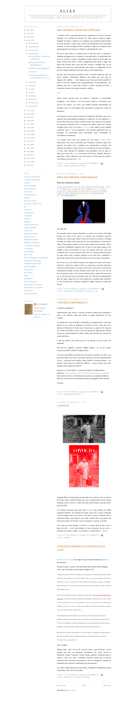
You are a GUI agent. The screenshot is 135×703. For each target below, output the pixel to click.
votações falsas (105, 140)
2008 (28, 155)
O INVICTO (63, 405)
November (32, 47)
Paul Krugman (29, 252)
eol (25, 207)
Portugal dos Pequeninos (32, 261)
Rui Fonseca (42, 304)
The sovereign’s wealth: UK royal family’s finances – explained (87, 373)
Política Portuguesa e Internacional (36, 258)
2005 (28, 165)
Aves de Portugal (30, 186)
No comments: (93, 163)
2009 (28, 151)
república (90, 291)
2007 (28, 158)
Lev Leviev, (86, 127)
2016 (28, 127)
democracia (69, 291)
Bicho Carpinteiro (30, 189)
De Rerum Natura (30, 195)
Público (106, 560)
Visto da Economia (30, 293)
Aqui (58, 92)
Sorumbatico (28, 278)
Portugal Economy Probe (32, 263)
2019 (28, 117)
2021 (28, 110)
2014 (28, 134)
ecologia (77, 677)
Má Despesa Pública (31, 234)
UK (96, 291)
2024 (28, 33)
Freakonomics (29, 213)
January (32, 106)
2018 (28, 121)
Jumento (27, 219)
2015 (28, 131)
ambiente (68, 677)
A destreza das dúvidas (32, 177)
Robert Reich (28, 270)
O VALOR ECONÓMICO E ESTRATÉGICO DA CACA (81, 548)
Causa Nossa (28, 192)
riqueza (77, 394)
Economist (69, 195)
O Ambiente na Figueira (32, 246)
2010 (28, 148)
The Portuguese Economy (33, 285)
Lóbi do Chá (28, 231)
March (31, 99)
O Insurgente (28, 249)
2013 (28, 138)
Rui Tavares (28, 273)
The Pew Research (30, 282)
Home (84, 685)
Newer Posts (61, 685)
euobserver (28, 210)
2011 (28, 145)
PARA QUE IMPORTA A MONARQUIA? (77, 177)
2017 (28, 124)
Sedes (26, 275)
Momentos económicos (32, 243)
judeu (66, 166)
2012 (28, 141)
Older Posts (107, 685)
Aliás (67, 11)
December (32, 43)
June (30, 89)
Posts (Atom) (71, 690)
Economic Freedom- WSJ (33, 204)
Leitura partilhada (30, 228)
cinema (67, 537)
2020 (28, 114)
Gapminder (28, 216)
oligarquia (75, 166)
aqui (79, 159)
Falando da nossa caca (64, 560)
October (32, 50)
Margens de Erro (29, 237)
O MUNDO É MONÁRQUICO (72, 302)
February (32, 103)
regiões (76, 153)
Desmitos (27, 198)
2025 (28, 30)
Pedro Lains (28, 255)
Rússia (83, 166)
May (30, 92)
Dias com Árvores (30, 201)
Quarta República (30, 267)
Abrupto (27, 183)
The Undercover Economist (33, 287)
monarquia (80, 291)
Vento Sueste (28, 290)
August (31, 82)
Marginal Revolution (31, 240)
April (31, 96)
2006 (28, 162)
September (33, 54)
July (30, 85)
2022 (28, 40)
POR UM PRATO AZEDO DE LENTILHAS (78, 30)
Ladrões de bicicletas (31, 225)
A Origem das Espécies (32, 180)
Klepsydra (27, 222)
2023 (28, 37)
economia (86, 677)
